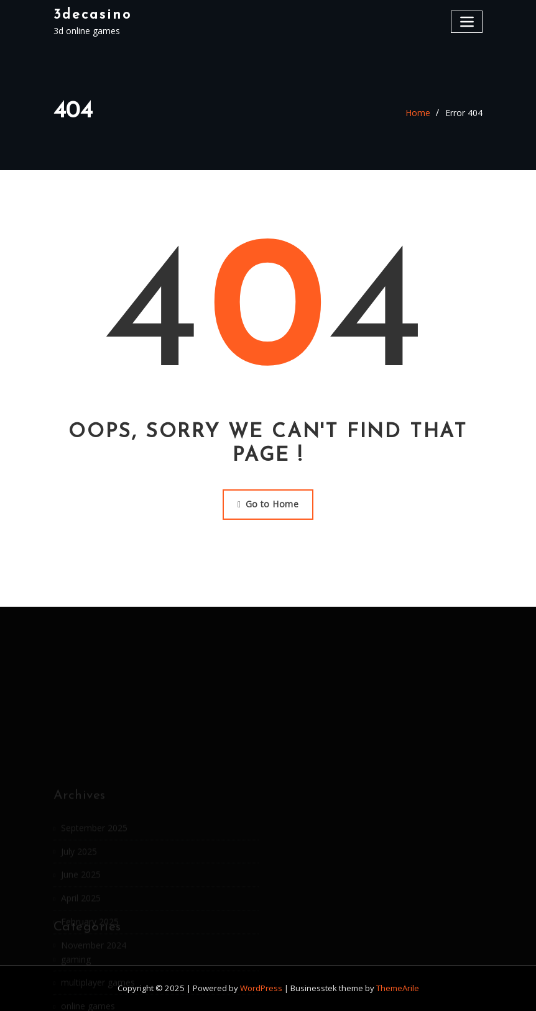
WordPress (261, 988)
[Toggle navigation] (467, 21)
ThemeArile (397, 988)
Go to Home (268, 504)
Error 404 (464, 113)
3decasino (92, 15)
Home (417, 113)
